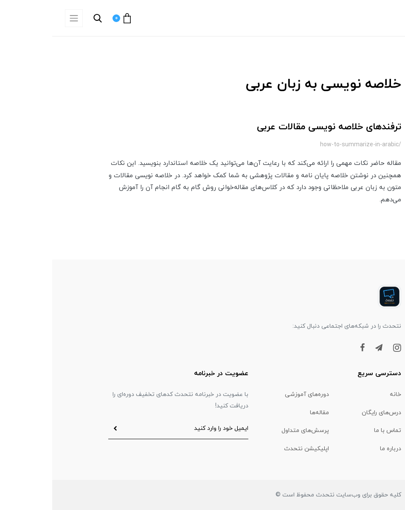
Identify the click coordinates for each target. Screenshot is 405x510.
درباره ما (338, 449)
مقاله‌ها (267, 413)
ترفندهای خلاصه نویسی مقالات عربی (277, 127)
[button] (93, 18)
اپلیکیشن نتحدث (254, 449)
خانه (343, 394)
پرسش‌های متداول (253, 430)
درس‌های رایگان (329, 413)
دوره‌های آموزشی (255, 394)
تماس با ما (335, 430)
